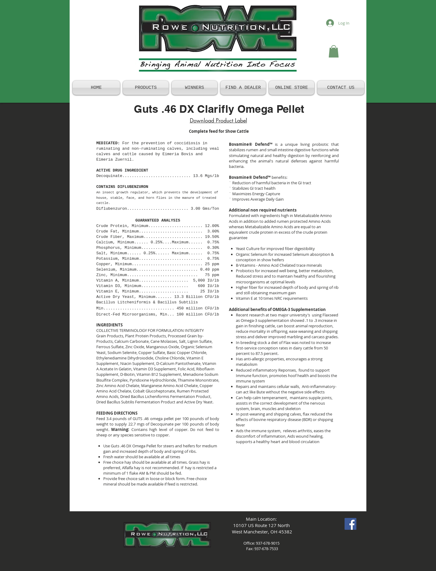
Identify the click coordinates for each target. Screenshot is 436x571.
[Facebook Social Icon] (350, 524)
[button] (334, 51)
